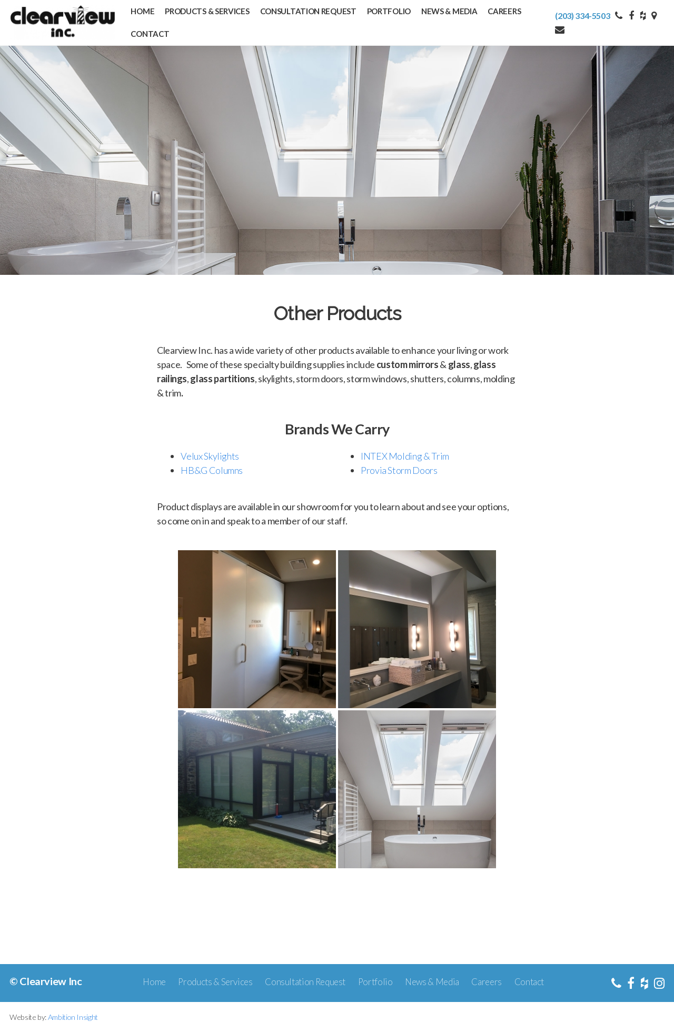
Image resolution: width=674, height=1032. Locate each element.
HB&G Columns (212, 470)
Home (142, 11)
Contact (150, 33)
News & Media (449, 11)
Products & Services (207, 11)
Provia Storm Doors (399, 470)
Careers (504, 11)
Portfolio (389, 11)
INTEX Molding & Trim (405, 456)
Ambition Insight (73, 1017)
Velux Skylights (210, 456)
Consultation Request (308, 11)
